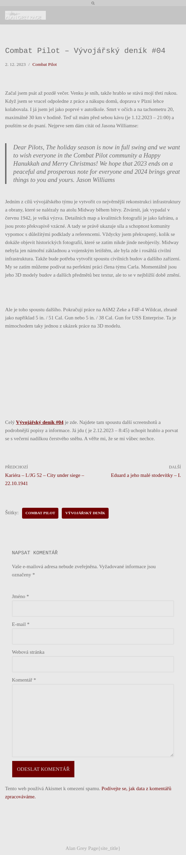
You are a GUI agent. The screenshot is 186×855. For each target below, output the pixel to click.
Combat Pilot (45, 64)
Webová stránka (28, 652)
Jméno (20, 596)
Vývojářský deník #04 (39, 422)
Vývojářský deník (85, 513)
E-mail (21, 624)
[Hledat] (93, 3)
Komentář (24, 680)
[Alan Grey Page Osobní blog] (25, 15)
